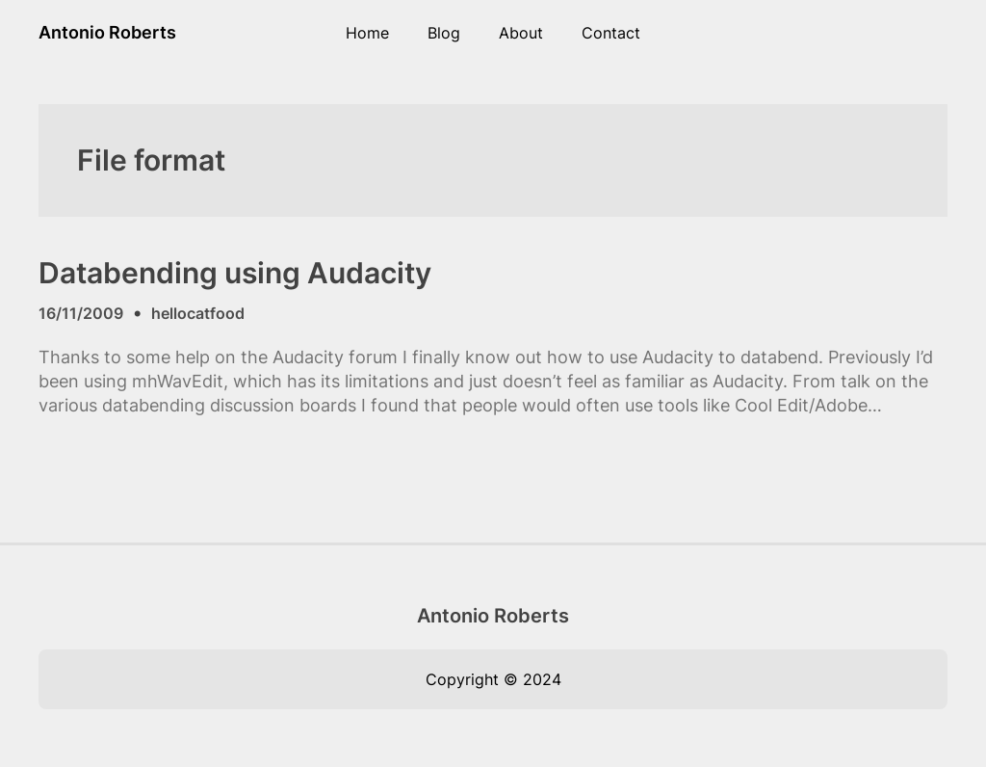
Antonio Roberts (107, 32)
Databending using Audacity (235, 272)
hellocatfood (198, 313)
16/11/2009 (81, 313)
